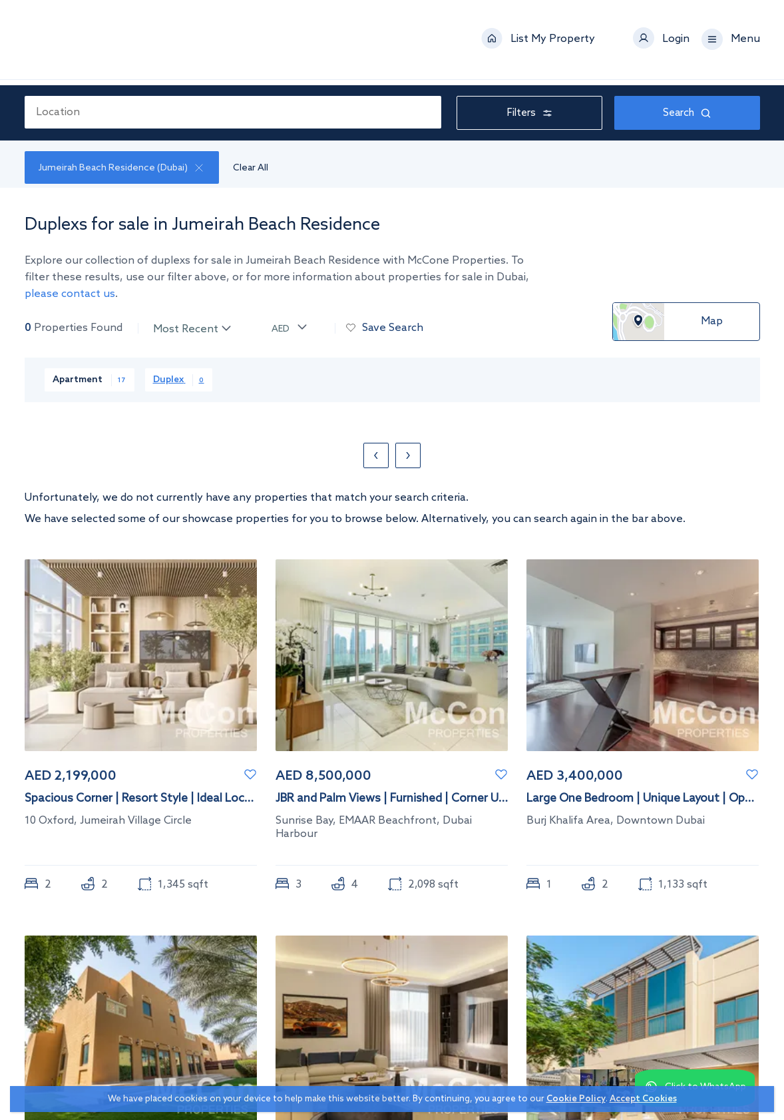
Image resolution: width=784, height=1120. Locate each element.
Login (675, 42)
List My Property (552, 42)
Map (712, 322)
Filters (529, 113)
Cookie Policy (576, 1099)
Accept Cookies (643, 1099)
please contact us (70, 294)
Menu (745, 42)
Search (687, 113)
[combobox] (233, 112)
